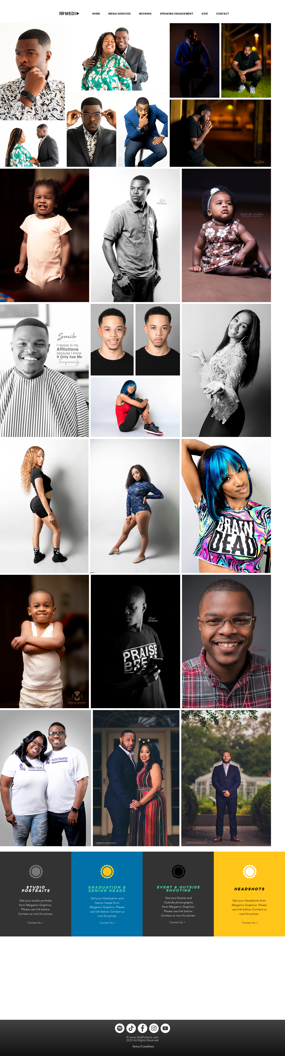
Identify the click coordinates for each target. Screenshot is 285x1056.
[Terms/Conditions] (143, 1046)
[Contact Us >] (35, 922)
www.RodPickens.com (144, 1037)
